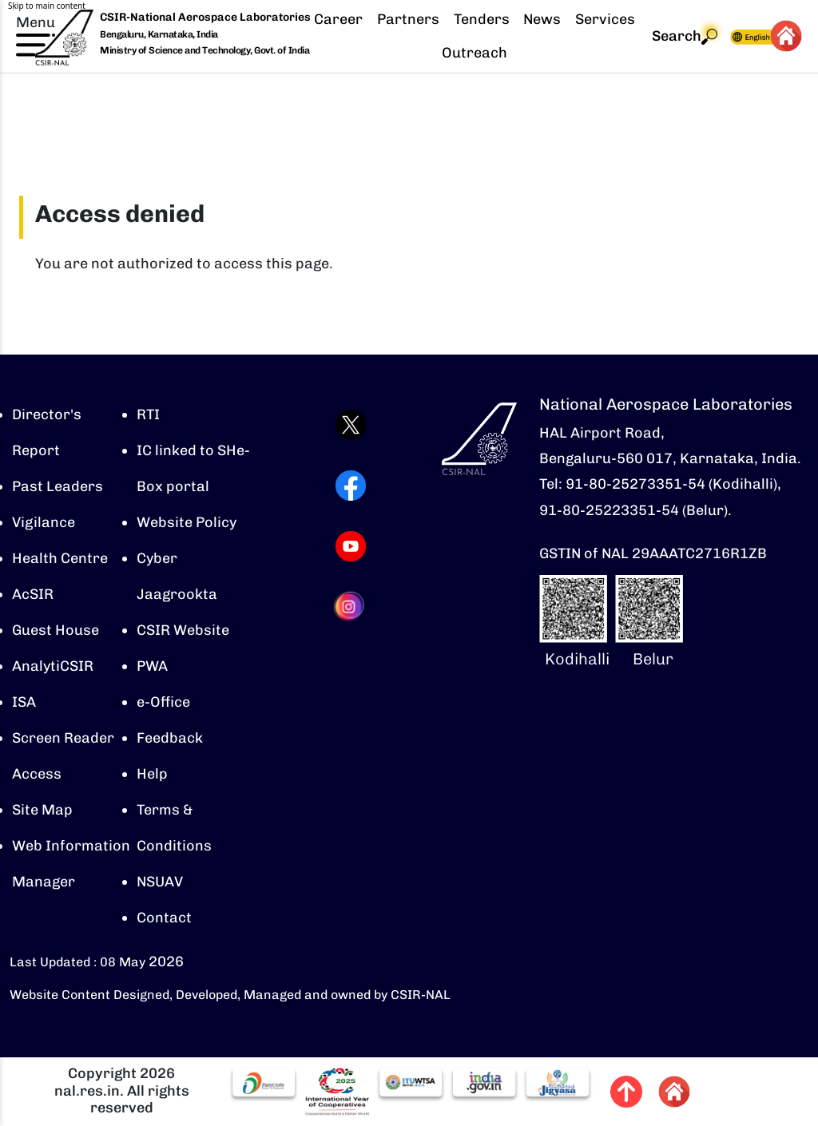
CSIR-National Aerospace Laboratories (205, 17)
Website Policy (186, 522)
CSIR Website (183, 630)
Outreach (474, 52)
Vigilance (43, 522)
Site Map (42, 810)
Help (152, 774)
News (542, 19)
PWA (152, 666)
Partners (408, 19)
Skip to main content (46, 5)
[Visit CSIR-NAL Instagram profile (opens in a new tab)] (351, 606)
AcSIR (33, 594)
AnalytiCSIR (52, 666)
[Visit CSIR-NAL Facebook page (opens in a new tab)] (350, 485)
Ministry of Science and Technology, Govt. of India (204, 50)
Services (605, 19)
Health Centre (60, 558)
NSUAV (160, 881)
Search (684, 36)
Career (338, 19)
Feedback (170, 738)
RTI (148, 414)
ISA (24, 702)
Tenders (482, 19)
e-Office (163, 702)
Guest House (55, 630)
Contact (164, 917)
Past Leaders (57, 486)
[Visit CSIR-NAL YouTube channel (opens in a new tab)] (350, 546)
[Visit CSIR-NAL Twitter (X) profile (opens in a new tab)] (350, 424)
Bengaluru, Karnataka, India (159, 35)
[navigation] (547, 36)
